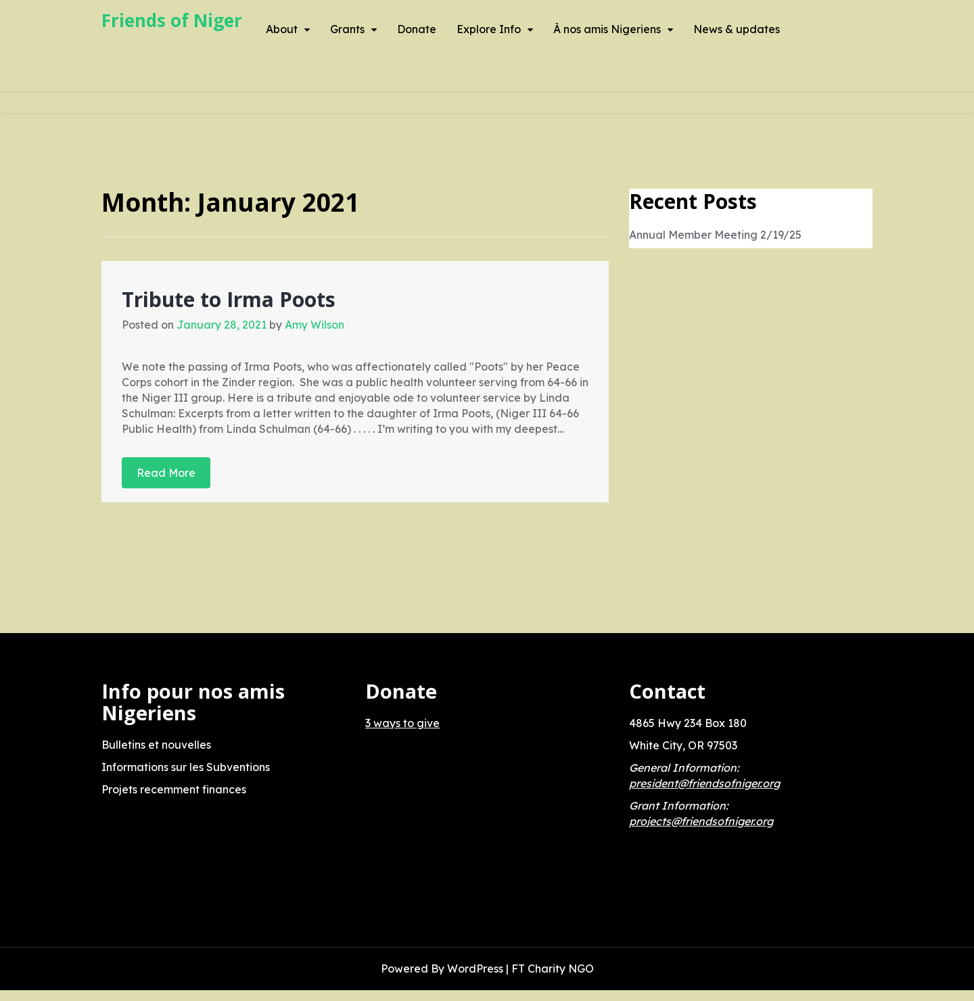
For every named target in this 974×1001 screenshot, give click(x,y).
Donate (416, 29)
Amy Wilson (314, 324)
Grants (347, 29)
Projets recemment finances (173, 789)
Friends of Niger (171, 20)
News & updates (736, 29)
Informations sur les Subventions (185, 767)
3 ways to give (402, 723)
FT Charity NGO (552, 968)
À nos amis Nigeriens (607, 29)
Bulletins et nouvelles (156, 744)
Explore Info (489, 29)
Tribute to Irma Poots (228, 299)
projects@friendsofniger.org (701, 821)
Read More (166, 473)
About (282, 29)
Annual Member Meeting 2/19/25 (715, 234)
